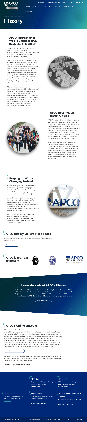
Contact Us (7, 419)
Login (78, 2)
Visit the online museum (13, 351)
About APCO (40, 2)
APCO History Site (42, 300)
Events (65, 2)
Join (72, 2)
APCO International (44, 419)
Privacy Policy (16, 419)
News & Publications (54, 2)
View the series (10, 245)
